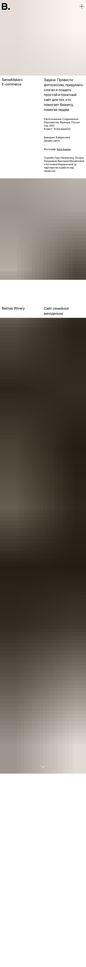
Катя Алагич (64, 149)
